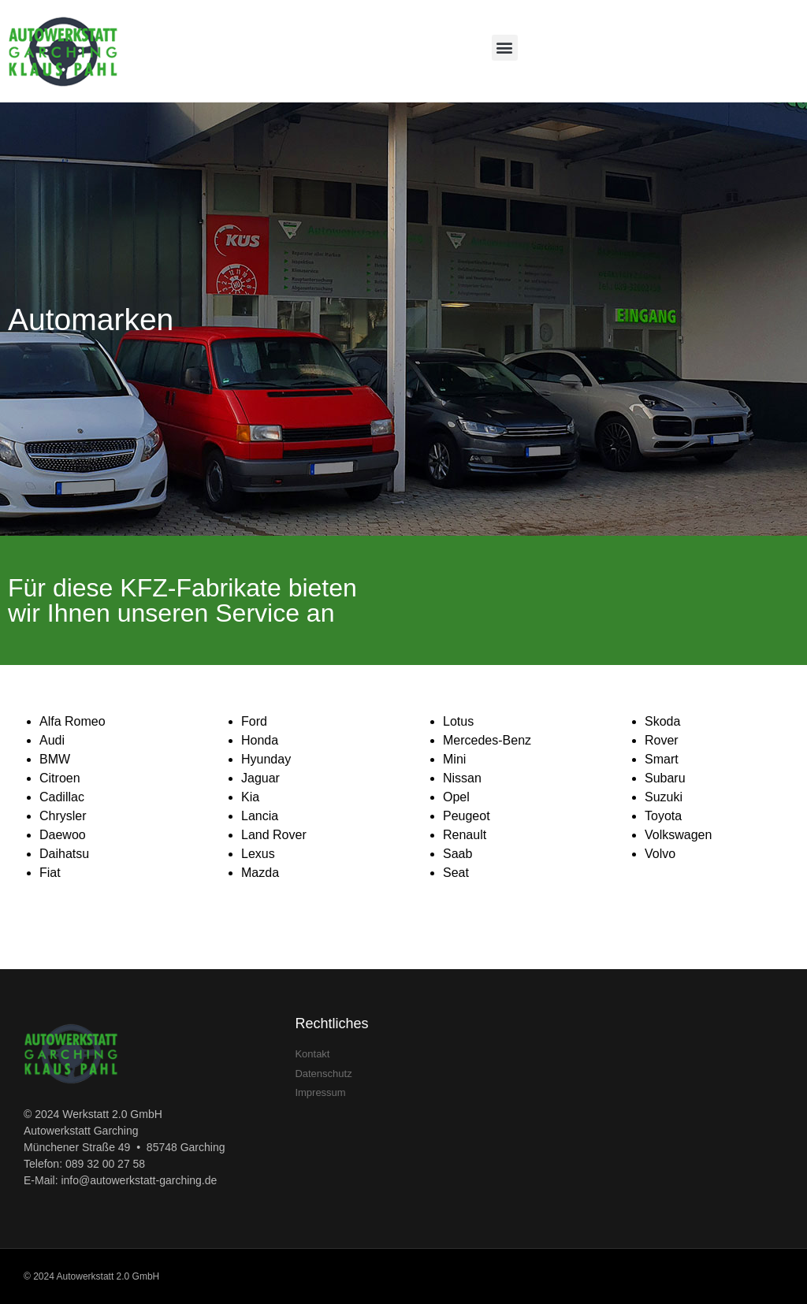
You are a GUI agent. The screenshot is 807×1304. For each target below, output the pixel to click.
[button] (505, 48)
